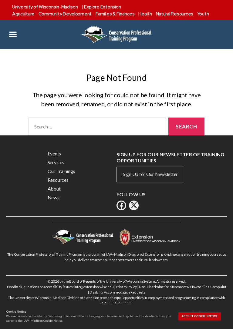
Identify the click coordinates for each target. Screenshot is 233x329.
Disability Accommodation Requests (117, 292)
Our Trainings (61, 171)
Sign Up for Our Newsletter (150, 174)
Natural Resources (174, 14)
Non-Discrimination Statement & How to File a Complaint (182, 286)
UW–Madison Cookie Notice (42, 320)
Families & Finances (115, 14)
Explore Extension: (103, 7)
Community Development (65, 14)
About (54, 188)
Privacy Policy (126, 286)
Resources (58, 180)
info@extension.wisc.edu (94, 286)
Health (145, 14)
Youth (203, 14)
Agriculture (23, 14)
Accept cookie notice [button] (199, 316)
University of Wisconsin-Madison (45, 7)
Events (54, 153)
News (53, 197)
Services (56, 162)
